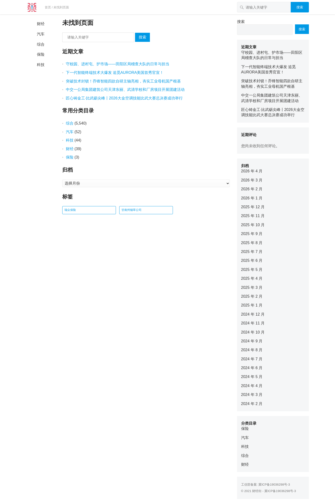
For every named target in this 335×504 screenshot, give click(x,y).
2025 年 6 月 (252, 260)
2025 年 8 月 (252, 243)
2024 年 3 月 (252, 395)
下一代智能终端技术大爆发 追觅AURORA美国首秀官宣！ (115, 73)
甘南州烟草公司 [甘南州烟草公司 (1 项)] (131, 210)
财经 (41, 24)
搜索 (299, 7)
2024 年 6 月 (252, 368)
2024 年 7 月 (252, 359)
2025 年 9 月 (252, 234)
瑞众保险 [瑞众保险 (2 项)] (70, 210)
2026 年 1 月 (252, 198)
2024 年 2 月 (252, 404)
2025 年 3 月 (252, 287)
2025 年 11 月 (253, 216)
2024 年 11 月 (253, 323)
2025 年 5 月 (252, 270)
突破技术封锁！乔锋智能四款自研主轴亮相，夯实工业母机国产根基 (123, 81)
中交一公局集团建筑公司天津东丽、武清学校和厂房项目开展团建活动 (125, 90)
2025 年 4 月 (252, 278)
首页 (48, 7)
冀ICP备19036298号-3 (274, 484)
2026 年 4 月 (252, 171)
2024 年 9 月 (252, 341)
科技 (41, 65)
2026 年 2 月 (252, 189)
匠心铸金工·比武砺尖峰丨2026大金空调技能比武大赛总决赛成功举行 (124, 98)
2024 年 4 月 (252, 386)
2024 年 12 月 (253, 314)
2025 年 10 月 (253, 225)
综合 (41, 44)
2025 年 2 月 (252, 296)
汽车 (41, 34)
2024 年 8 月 (252, 350)
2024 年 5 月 (252, 377)
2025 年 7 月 (252, 252)
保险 (41, 54)
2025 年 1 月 (252, 305)
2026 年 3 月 (252, 180)
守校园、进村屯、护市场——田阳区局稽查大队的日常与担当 (117, 64)
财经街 (256, 491)
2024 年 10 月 (253, 332)
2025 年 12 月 (253, 207)
